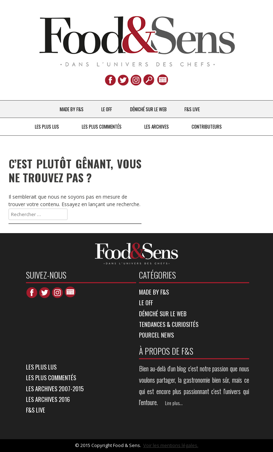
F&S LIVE (192, 109)
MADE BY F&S (72, 109)
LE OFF (106, 109)
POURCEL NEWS (156, 334)
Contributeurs (207, 126)
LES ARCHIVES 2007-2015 (55, 388)
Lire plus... (174, 403)
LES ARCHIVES (156, 126)
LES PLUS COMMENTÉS (102, 126)
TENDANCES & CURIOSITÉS (168, 324)
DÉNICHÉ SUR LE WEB (148, 109)
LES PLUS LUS (47, 126)
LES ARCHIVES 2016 (48, 399)
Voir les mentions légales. (170, 445)
